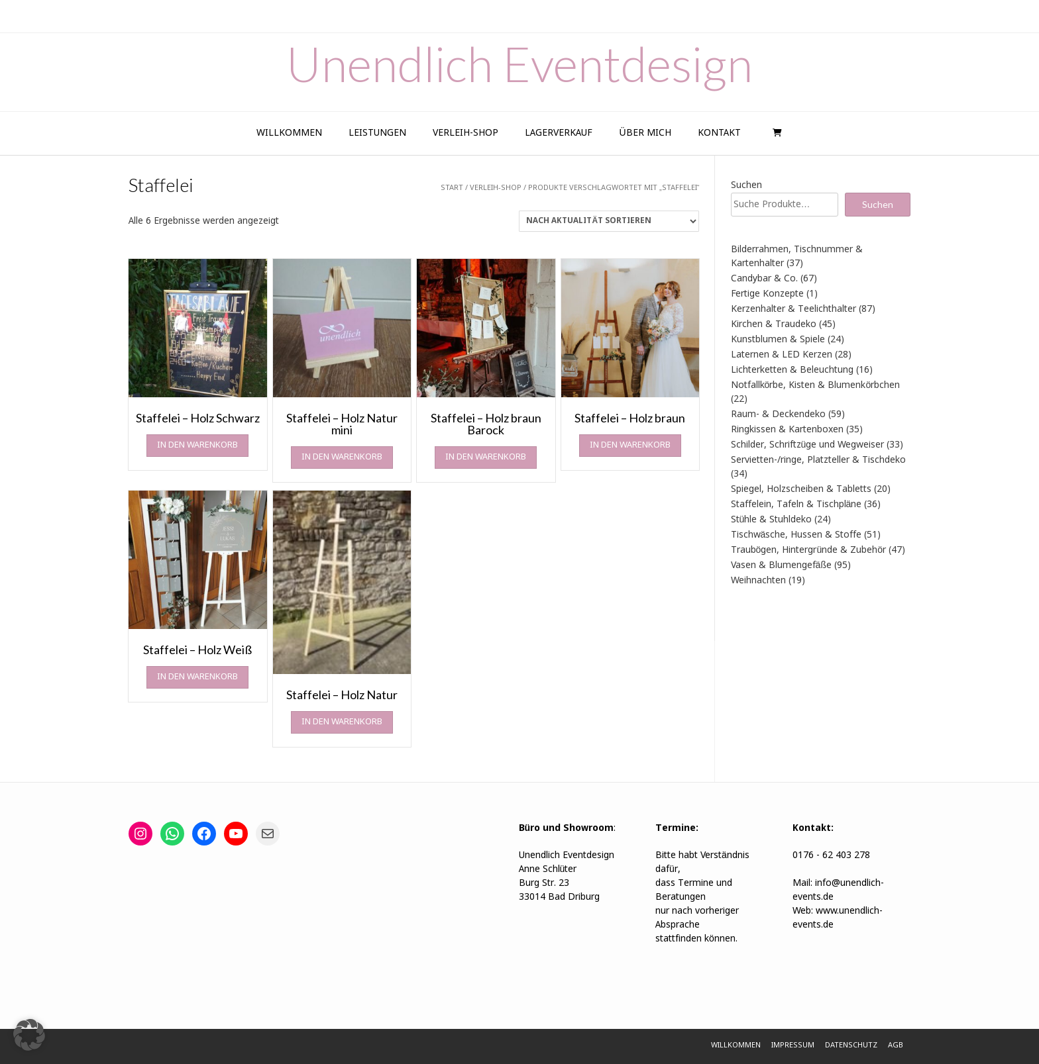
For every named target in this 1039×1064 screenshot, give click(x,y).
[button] (29, 1035)
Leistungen (377, 133)
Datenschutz (851, 1045)
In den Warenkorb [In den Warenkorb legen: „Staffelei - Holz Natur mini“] (341, 457)
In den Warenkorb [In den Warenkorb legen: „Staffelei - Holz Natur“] (341, 722)
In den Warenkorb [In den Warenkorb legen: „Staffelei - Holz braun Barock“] (485, 457)
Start (452, 188)
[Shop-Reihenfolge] (609, 221)
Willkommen (289, 133)
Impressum (792, 1045)
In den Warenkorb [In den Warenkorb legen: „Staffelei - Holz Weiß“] (197, 677)
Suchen (746, 185)
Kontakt (719, 133)
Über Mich (645, 133)
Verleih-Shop (465, 133)
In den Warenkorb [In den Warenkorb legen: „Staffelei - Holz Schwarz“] (197, 445)
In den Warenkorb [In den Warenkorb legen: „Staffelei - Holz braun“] (630, 445)
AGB (895, 1045)
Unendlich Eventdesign (519, 63)
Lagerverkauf (558, 133)
